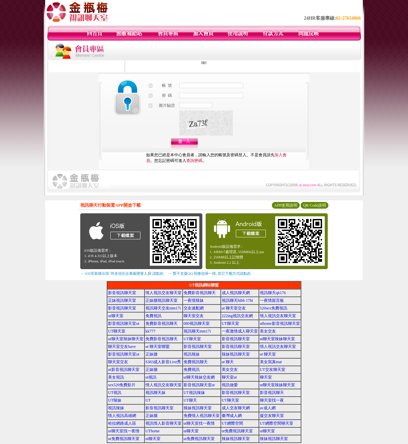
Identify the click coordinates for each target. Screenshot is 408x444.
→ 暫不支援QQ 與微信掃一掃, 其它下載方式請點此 (209, 273)
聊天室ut (229, 377)
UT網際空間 (232, 423)
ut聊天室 (115, 315)
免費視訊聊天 (196, 362)
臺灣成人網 (232, 415)
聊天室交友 (194, 315)
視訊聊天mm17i (197, 331)
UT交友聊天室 (272, 369)
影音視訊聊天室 (122, 292)
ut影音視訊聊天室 (123, 369)
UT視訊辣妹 (194, 392)
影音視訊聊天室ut (123, 323)
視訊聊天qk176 (273, 292)
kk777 (150, 331)
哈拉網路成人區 (122, 423)
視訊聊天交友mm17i (163, 308)
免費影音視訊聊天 (200, 292)
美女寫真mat (271, 362)
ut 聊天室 (268, 354)
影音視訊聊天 (272, 392)
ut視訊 (151, 377)
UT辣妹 (114, 400)
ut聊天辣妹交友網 (199, 377)
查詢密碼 (194, 160)
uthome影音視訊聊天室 (280, 323)
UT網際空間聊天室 (276, 423)
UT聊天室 (230, 323)
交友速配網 (194, 308)
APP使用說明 (285, 205)
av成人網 (268, 408)
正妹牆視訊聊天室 (161, 300)
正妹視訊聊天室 (122, 300)
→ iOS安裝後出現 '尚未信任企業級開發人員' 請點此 (122, 273)
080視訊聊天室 (197, 323)
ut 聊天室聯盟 (157, 346)
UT (148, 400)
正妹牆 (151, 354)
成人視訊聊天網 (236, 292)
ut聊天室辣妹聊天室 (125, 339)
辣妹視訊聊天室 (236, 354)
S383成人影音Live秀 (163, 362)
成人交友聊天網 (236, 408)
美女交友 (268, 331)
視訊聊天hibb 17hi (237, 300)
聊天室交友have (122, 346)
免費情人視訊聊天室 (202, 415)
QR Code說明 (314, 205)
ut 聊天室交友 (234, 308)
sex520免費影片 (121, 385)
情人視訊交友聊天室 (163, 292)
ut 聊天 (228, 362)
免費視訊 (153, 315)
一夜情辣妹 (194, 300)
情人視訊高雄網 (122, 415)
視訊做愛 (230, 385)
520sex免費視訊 (273, 308)
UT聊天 (190, 400)
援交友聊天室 (272, 415)
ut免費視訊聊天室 (237, 431)
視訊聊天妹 (155, 392)
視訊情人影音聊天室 (163, 423)
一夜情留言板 (272, 300)
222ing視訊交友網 (237, 315)
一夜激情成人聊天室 (240, 331)
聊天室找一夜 (272, 400)
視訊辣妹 (192, 354)
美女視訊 (116, 377)
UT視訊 (114, 392)
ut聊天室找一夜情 (199, 423)
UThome (152, 431)
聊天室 (266, 377)
